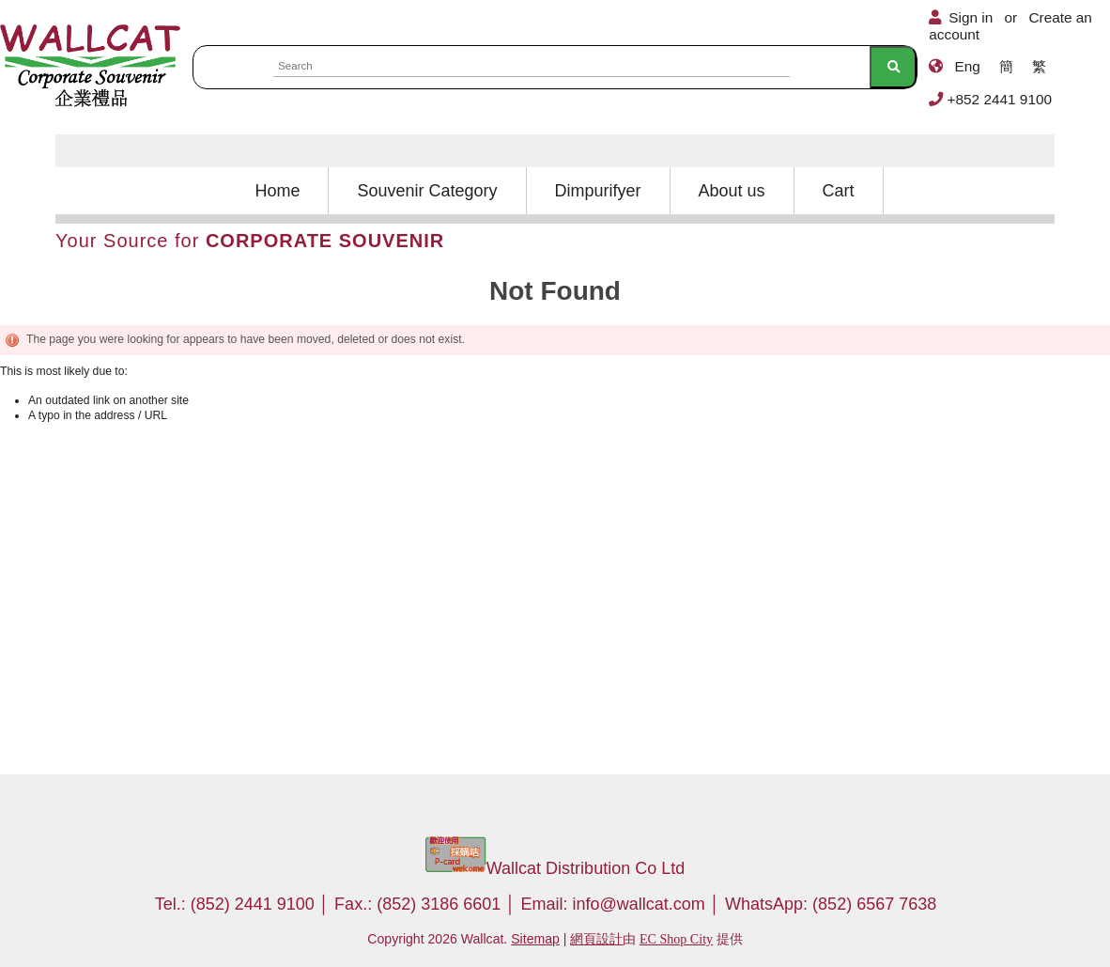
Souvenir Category (427, 190)
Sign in (970, 17)
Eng (967, 66)
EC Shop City (676, 938)
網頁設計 (596, 938)
